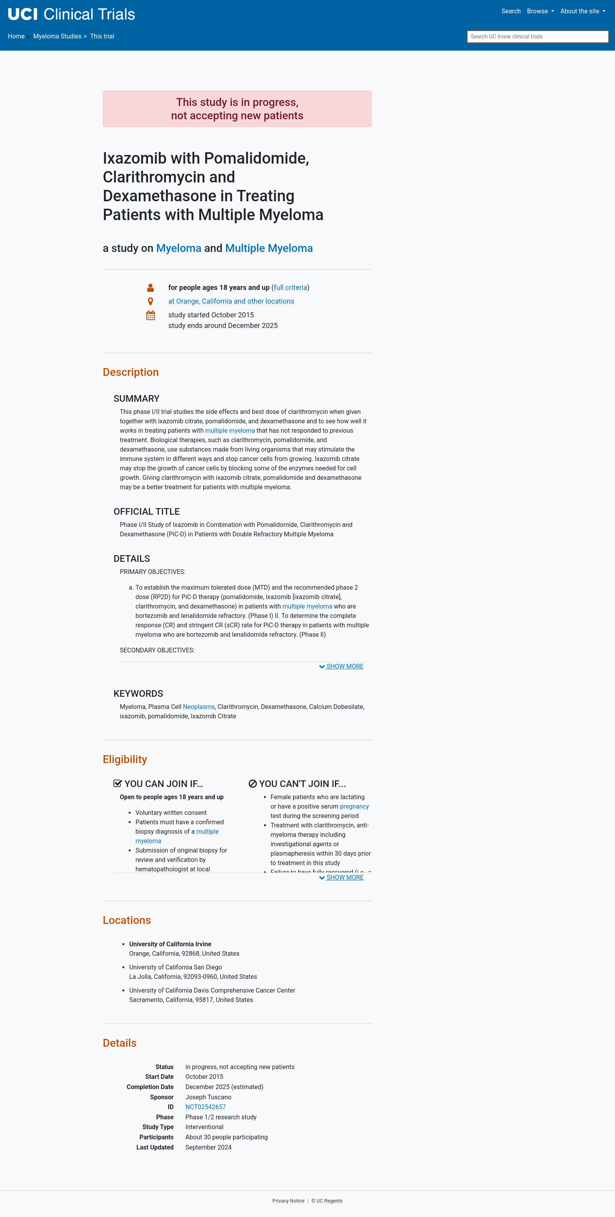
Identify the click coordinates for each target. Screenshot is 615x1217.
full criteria (290, 287)
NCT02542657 (206, 1107)
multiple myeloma (230, 430)
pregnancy (354, 806)
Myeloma (179, 248)
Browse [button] (538, 11)
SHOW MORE (341, 666)
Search (511, 11)
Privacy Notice (289, 1201)
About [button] (580, 11)
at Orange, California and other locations (231, 301)
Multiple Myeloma (269, 248)
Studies (57, 36)
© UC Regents (327, 1201)
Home (16, 36)
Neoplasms (199, 707)
